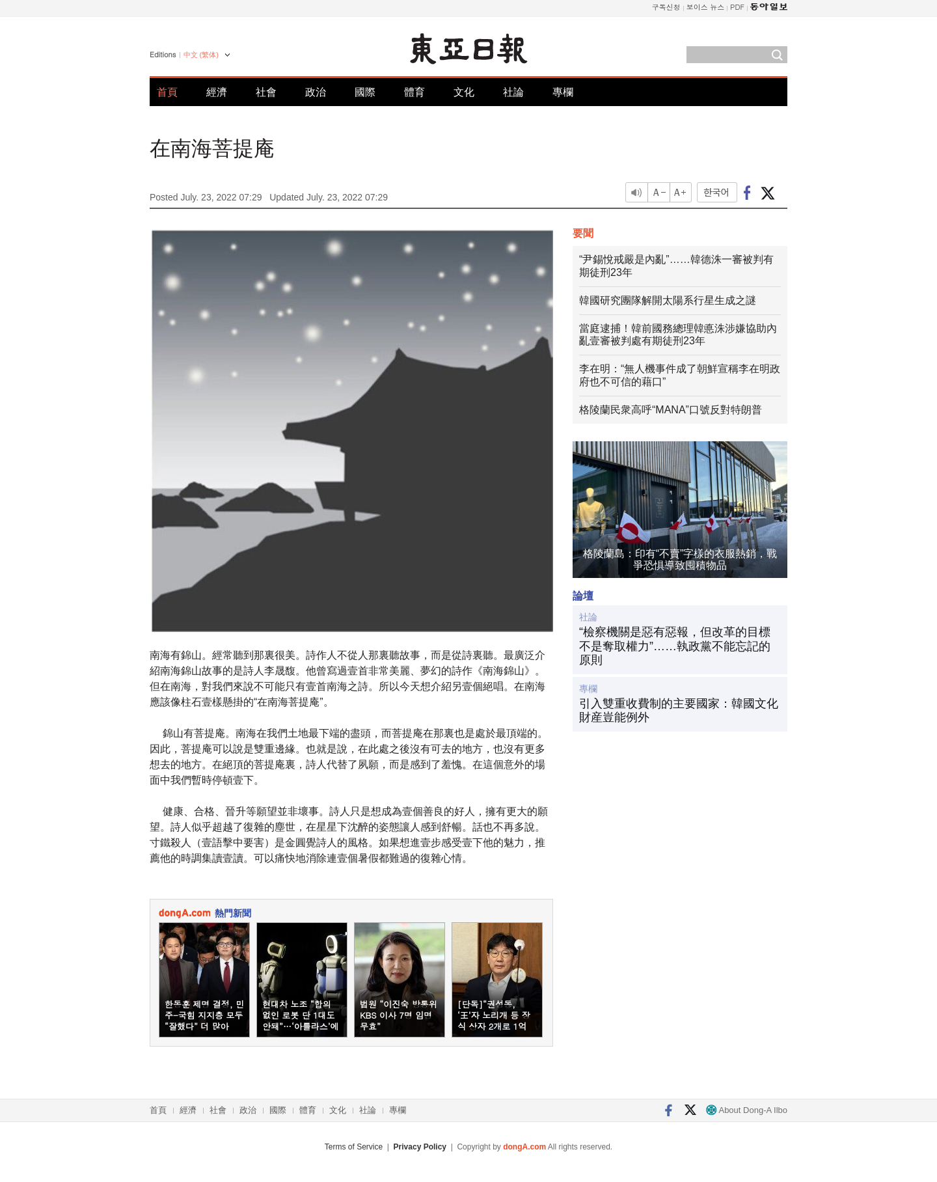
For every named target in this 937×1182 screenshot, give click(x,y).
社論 (513, 92)
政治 (315, 92)
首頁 (167, 92)
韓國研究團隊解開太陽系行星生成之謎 (667, 300)
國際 (365, 92)
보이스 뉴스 (705, 7)
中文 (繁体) (201, 55)
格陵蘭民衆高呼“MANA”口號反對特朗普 (670, 409)
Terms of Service (354, 1146)
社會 (266, 92)
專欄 (562, 92)
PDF (737, 7)
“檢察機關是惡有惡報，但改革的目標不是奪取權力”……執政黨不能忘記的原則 (674, 646)
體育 (414, 92)
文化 (464, 92)
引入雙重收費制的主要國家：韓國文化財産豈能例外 (678, 710)
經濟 (216, 92)
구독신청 (666, 7)
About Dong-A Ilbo (746, 1110)
